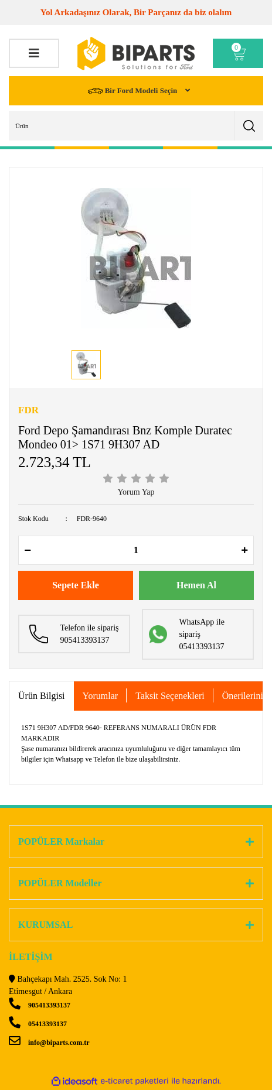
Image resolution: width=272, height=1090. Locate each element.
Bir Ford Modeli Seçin (133, 91)
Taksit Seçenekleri (170, 696)
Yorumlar (100, 696)
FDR (28, 410)
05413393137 (38, 1024)
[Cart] (238, 53)
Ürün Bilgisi (41, 696)
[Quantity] (136, 550)
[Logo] (136, 53)
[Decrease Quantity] (27, 550)
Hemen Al (196, 585)
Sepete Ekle (75, 585)
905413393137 (39, 1005)
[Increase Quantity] (244, 550)
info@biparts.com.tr (49, 1042)
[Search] (136, 125)
